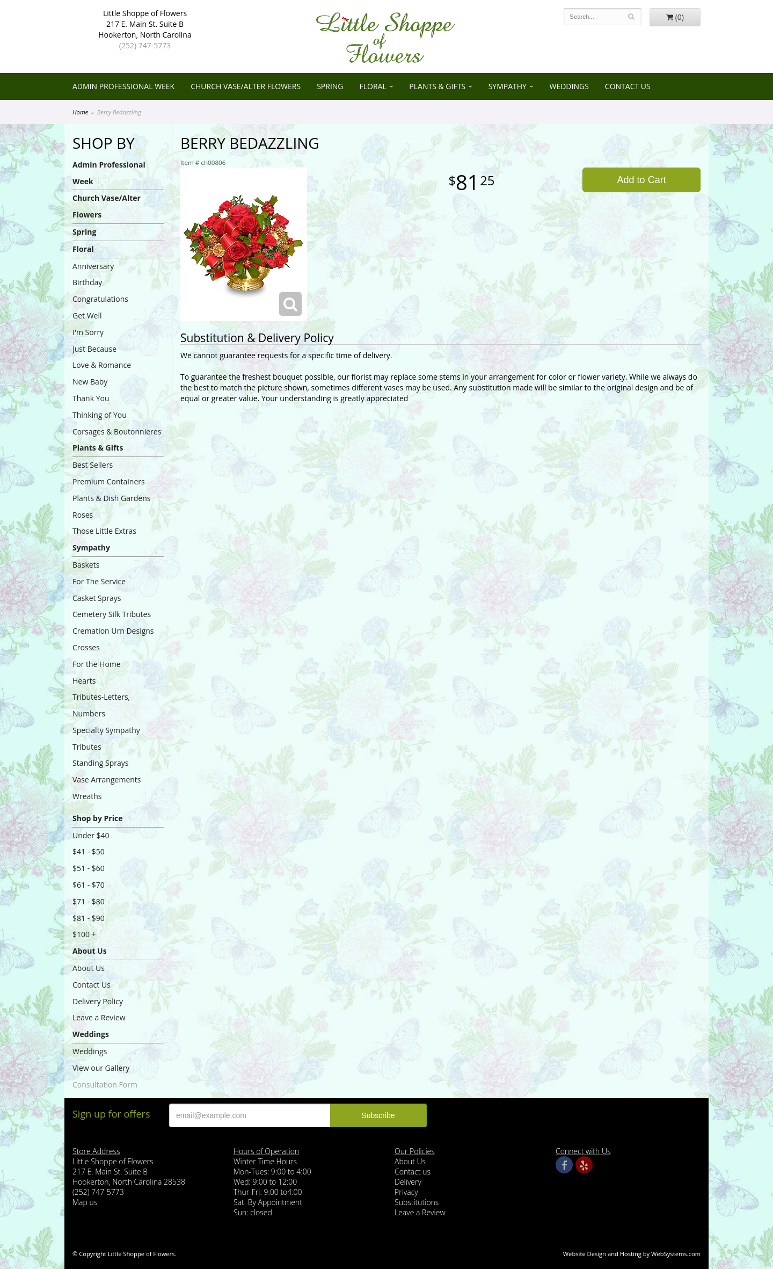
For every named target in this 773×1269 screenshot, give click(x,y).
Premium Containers (108, 481)
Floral (373, 86)
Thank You (91, 398)
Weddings (569, 86)
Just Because (94, 349)
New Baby (89, 381)
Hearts (84, 681)
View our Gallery (100, 1068)
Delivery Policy (97, 1001)
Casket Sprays (96, 598)
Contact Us (628, 86)
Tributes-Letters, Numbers (101, 705)
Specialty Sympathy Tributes (106, 738)
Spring (330, 86)
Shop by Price (97, 818)
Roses (82, 515)
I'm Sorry (88, 332)
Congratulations (100, 299)
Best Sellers (92, 465)
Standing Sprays (100, 763)
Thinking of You (99, 415)
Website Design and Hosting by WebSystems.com (632, 1254)
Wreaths (87, 796)
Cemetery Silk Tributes (111, 614)
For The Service (99, 581)
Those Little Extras (104, 531)
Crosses (86, 647)
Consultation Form (104, 1084)
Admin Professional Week (123, 86)
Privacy (406, 1192)
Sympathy (507, 86)
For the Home (96, 664)
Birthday (87, 282)
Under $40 (91, 835)
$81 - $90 (88, 918)
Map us (84, 1202)
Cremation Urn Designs (113, 631)
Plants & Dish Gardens (111, 498)
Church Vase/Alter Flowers (246, 86)
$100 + (84, 934)
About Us (89, 951)
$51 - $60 (88, 868)
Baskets (85, 565)
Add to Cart (641, 180)
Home (80, 112)
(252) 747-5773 (145, 45)
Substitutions (417, 1202)
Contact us (413, 1171)
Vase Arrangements (106, 779)
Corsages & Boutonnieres (116, 431)
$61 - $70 (88, 885)
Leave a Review (99, 1017)
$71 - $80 (88, 901)
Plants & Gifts (437, 86)
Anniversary (93, 266)
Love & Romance (101, 365)
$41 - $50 (88, 851)
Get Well (87, 315)
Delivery (408, 1182)
